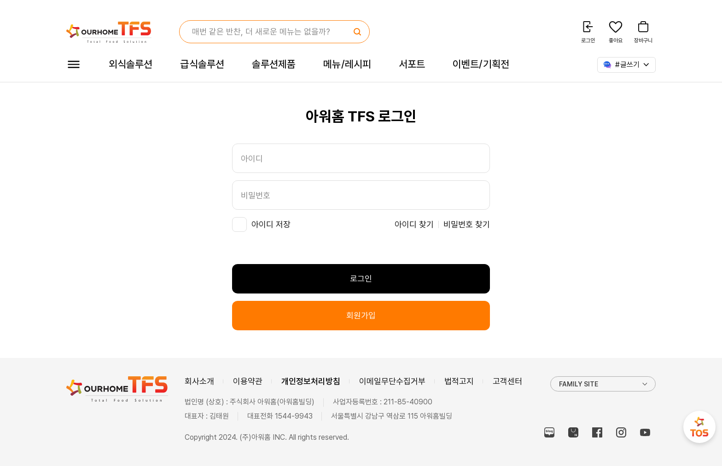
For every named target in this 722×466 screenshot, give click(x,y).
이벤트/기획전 (481, 64)
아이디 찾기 (414, 224)
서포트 (412, 64)
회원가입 (361, 315)
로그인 (361, 278)
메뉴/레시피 (347, 64)
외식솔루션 (130, 64)
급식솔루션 (202, 64)
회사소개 (199, 381)
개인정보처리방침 (310, 381)
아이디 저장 (271, 224)
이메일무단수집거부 (392, 381)
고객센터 (507, 381)
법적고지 (459, 381)
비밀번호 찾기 (466, 224)
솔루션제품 (274, 64)
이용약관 (247, 381)
